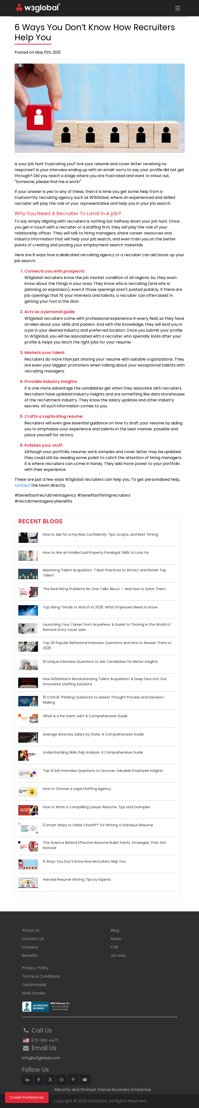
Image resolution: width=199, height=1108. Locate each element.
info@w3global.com (41, 1058)
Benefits (30, 955)
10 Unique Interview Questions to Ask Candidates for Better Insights (100, 661)
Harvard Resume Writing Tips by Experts (77, 879)
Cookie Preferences (27, 1097)
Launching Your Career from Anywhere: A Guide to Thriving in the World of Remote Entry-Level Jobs (107, 627)
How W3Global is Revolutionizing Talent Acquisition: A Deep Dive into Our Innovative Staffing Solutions (105, 681)
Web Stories (33, 993)
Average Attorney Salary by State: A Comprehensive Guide (93, 734)
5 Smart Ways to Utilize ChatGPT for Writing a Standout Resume (98, 825)
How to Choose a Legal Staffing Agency (77, 788)
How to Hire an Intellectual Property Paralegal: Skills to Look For (96, 552)
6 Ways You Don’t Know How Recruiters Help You (84, 861)
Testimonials (34, 985)
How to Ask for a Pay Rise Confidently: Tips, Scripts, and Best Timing (100, 534)
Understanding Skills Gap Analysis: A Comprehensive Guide (93, 752)
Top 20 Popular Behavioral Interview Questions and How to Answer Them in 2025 (107, 645)
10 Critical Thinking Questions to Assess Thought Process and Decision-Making (104, 700)
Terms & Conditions (41, 976)
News (116, 939)
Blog (115, 930)
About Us (30, 930)
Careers (30, 947)
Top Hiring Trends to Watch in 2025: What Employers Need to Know (100, 607)
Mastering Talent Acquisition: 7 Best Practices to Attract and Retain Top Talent (104, 573)
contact (22, 485)
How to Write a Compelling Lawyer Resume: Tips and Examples (96, 807)
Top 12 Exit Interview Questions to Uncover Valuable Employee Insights (103, 770)
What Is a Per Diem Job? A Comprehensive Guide (85, 716)
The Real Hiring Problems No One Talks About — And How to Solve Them (104, 588)
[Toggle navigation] (177, 8)
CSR (114, 947)
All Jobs (118, 955)
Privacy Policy (35, 968)
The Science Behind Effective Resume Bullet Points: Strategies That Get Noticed (104, 845)
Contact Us (33, 939)
